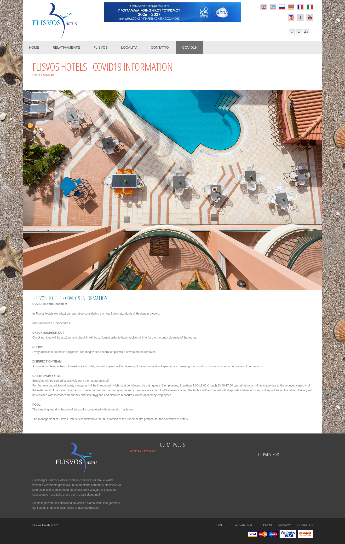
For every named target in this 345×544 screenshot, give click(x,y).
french (300, 7)
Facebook (291, 17)
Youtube (309, 17)
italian (309, 7)
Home (34, 47)
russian (282, 7)
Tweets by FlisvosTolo (142, 451)
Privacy (284, 525)
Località (129, 47)
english (263, 7)
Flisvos (100, 47)
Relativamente (66, 47)
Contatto (160, 47)
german (291, 7)
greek (273, 7)
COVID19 (189, 47)
